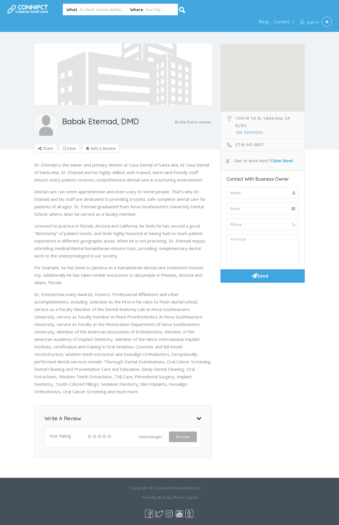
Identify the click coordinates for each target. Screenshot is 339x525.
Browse (183, 436)
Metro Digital (185, 497)
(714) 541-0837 (249, 144)
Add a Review (101, 148)
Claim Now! (281, 160)
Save (69, 148)
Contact (282, 21)
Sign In (312, 22)
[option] (123, 74)
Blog (263, 21)
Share (45, 148)
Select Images (150, 436)
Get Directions (249, 132)
